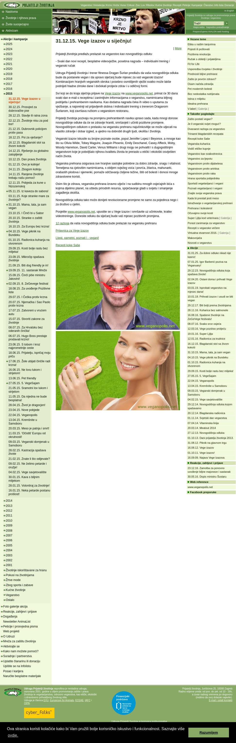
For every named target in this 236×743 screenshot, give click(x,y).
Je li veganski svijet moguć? (204, 123)
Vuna (123, 5)
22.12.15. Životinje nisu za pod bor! (28, 122)
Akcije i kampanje (15, 39)
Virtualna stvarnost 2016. (202, 232)
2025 (9, 44)
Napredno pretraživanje (217, 27)
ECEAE (79, 700)
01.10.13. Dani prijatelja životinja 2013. (211, 437)
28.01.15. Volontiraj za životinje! (29, 485)
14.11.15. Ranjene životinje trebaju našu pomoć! (26, 175)
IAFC (87, 700)
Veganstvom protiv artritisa (203, 168)
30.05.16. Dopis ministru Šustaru (207, 476)
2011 (9, 515)
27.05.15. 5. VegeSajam (24, 383)
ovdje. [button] (13, 735)
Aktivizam (12, 30)
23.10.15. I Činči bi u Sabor (26, 213)
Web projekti (11, 631)
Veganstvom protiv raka (202, 173)
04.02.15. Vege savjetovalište (27, 472)
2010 (9, 520)
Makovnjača (195, 237)
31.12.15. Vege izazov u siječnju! (24, 100)
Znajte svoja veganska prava (205, 193)
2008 (9, 530)
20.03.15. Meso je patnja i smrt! (29, 428)
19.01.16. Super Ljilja (200, 333)
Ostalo (10, 600)
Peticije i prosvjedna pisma (20, 626)
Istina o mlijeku (196, 98)
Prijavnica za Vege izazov (72, 230)
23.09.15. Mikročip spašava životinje (26, 258)
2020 (9, 69)
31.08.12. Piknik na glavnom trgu (207, 442)
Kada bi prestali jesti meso (203, 198)
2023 (9, 54)
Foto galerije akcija (15, 606)
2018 (9, 79)
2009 (9, 525)
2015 (9, 93)
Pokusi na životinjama (20, 575)
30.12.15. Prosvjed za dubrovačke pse (23, 108)
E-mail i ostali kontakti (220, 700)
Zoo (138, 5)
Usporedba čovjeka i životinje (205, 69)
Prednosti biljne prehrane (202, 73)
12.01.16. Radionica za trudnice (206, 338)
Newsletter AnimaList (16, 621)
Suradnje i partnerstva (17, 656)
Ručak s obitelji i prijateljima (204, 59)
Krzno (109, 5)
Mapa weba (199, 27)
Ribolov (150, 5)
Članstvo (208, 5)
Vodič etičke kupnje (199, 148)
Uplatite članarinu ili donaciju (21, 661)
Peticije (186, 5)
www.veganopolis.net (139, 93)
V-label (192, 108)
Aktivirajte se (11, 646)
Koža (116, 5)
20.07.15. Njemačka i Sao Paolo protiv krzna (29, 303)
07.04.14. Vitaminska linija (203, 423)
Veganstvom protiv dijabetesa (205, 163)
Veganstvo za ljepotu (200, 158)
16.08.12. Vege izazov (201, 447)
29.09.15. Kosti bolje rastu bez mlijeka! (210, 371)
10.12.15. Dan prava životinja (27, 159)
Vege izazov (113, 93)
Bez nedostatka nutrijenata (203, 93)
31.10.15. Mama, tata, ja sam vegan (209, 352)
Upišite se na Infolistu (17, 666)
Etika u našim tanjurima (201, 44)
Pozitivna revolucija (199, 54)
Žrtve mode (13, 580)
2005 (9, 545)
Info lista (218, 5)
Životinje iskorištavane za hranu (26, 570)
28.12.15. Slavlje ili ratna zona (28, 115)
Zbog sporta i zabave (19, 585)
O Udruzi (9, 636)
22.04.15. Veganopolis (23, 415)
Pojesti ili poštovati (199, 49)
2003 (9, 555)
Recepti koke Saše (68, 245)
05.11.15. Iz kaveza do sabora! (28, 191)
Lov (143, 5)
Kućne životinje (163, 5)
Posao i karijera (13, 671)
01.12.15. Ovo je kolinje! (24, 164)
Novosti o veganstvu (200, 242)
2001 (9, 565)
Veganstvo (86, 5)
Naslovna (12, 11)
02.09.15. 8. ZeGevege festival (28, 283)
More (178, 48)
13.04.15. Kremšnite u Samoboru (207, 385)
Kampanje (197, 5)
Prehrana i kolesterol (200, 208)
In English (229, 10)
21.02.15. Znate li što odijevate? (29, 459)
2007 (9, 535)
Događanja (10, 616)
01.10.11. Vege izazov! (201, 452)
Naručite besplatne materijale (22, 676)
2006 (9, 540)
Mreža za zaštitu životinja (19, 641)
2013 (9, 505)
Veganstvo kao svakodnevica (205, 153)
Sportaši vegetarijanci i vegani (205, 183)
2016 (9, 89)
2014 (9, 500)
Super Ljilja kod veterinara (203, 218)
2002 (9, 560)
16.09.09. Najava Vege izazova (206, 457)
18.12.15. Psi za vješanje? (26, 137)
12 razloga (62, 223)
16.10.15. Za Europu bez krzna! (29, 226)
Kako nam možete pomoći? (20, 651)
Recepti (177, 5)
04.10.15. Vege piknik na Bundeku (208, 357)
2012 (9, 510)
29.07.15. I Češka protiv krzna (28, 297)
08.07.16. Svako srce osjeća (204, 323)
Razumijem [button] (209, 732)
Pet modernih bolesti (200, 88)
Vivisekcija (99, 5)
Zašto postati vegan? (200, 119)
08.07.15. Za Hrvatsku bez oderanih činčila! (26, 329)
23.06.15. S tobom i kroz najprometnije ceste (24, 346)
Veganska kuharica (199, 143)
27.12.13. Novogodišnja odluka (206, 432)
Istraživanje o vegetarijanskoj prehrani (210, 203)
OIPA (27, 703)
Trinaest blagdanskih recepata (205, 133)
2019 (9, 74)
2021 (9, 64)
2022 (9, 59)
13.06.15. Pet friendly (22, 378)
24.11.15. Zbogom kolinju (25, 169)
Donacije (229, 5)
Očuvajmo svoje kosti (200, 213)
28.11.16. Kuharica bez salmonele (208, 310)
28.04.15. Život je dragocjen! (27, 405)
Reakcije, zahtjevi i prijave (20, 611)
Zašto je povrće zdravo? (202, 79)
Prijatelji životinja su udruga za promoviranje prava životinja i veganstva (210, 16)
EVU (46, 700)
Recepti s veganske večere (204, 228)
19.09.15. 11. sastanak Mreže (28, 270)
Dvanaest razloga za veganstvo (206, 128)
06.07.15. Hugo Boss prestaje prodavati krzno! (28, 337)
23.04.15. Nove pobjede (24, 410)
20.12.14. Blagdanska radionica (206, 413)
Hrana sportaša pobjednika (203, 178)
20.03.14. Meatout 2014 (202, 427)
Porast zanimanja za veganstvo (206, 223)
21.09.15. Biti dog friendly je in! (28, 265)
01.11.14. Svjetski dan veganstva (207, 418)
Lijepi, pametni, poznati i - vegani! (77, 238)
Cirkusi (130, 5)
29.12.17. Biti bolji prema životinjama (209, 305)
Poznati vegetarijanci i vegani (205, 188)
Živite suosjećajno (17, 24)
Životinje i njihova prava (21, 18)
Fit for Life (194, 64)
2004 (9, 550)
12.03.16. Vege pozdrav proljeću (207, 328)
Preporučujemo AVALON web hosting (211, 31)
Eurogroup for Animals (62, 700)
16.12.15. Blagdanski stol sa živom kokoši (27, 144)
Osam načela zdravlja (200, 83)
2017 (9, 84)
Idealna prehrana (198, 103)
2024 (9, 49)
